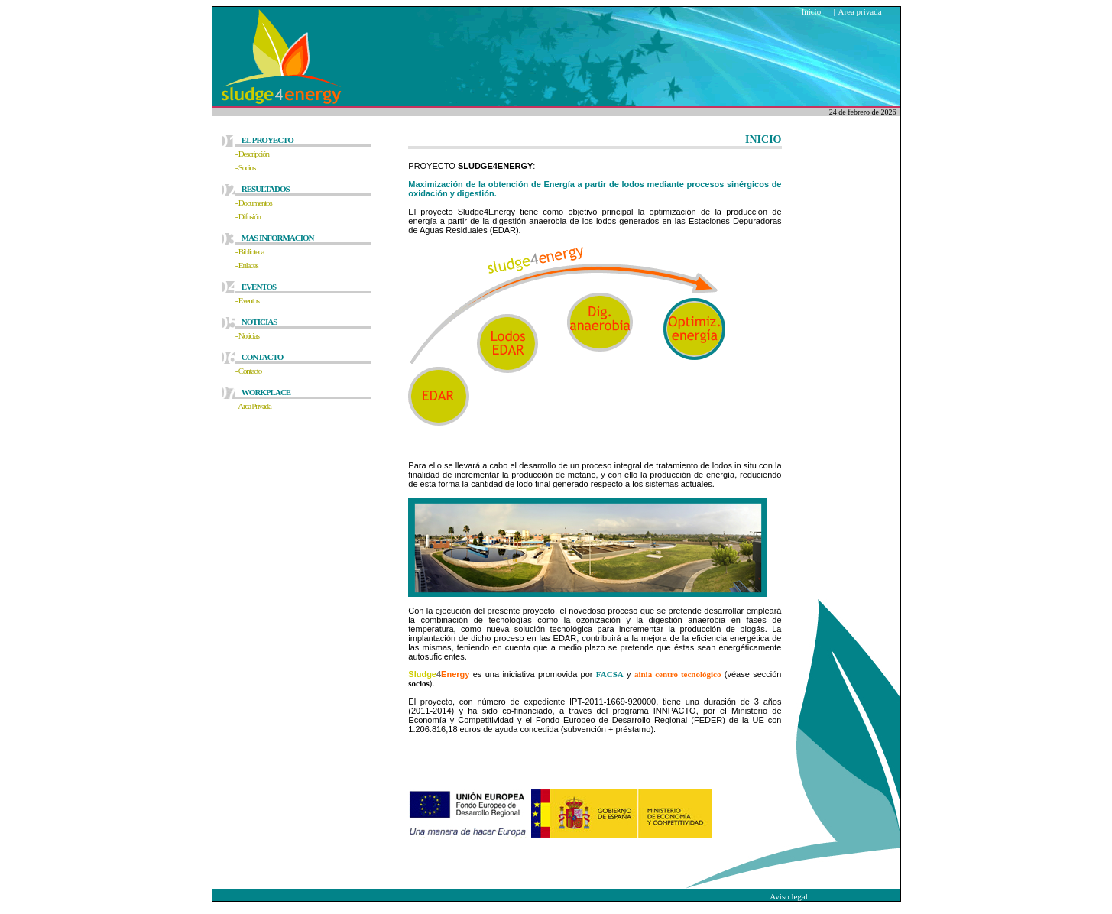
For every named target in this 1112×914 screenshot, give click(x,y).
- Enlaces (246, 265)
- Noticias (247, 335)
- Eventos (247, 300)
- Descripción (252, 153)
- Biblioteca (249, 251)
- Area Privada (253, 405)
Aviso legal (789, 896)
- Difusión (248, 216)
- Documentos (253, 202)
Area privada (860, 11)
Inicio (812, 11)
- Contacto (248, 370)
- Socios (245, 167)
